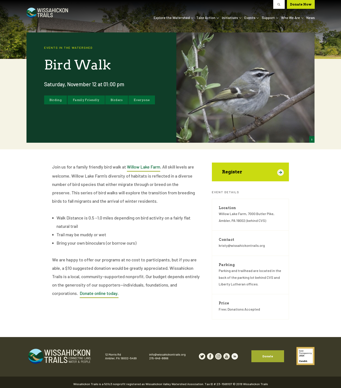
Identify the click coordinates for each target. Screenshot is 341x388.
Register (253, 172)
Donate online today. (99, 293)
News (310, 17)
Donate (282, 354)
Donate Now (301, 4)
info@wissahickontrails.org (174, 352)
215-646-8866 (166, 356)
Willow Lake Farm (143, 166)
